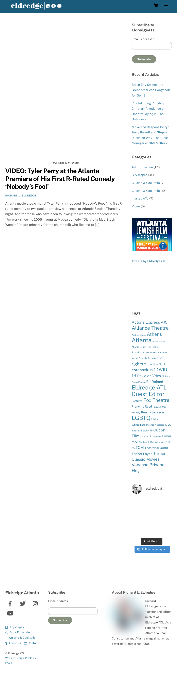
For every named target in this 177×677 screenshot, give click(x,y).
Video (136, 206)
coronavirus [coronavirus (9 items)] (142, 370)
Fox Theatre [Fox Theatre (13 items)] (156, 400)
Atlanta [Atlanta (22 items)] (142, 340)
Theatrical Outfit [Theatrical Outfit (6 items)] (156, 448)
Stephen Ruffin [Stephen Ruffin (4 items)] (146, 442)
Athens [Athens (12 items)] (154, 334)
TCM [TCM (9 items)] (140, 447)
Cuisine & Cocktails (146, 183)
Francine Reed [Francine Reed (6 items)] (142, 406)
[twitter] (23, 603)
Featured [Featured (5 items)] (137, 400)
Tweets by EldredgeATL (149, 261)
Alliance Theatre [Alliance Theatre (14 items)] (150, 328)
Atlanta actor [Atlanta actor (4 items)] (158, 341)
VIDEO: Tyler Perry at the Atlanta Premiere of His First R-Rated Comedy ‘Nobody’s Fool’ (59, 178)
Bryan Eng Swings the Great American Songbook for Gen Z (151, 90)
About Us (13, 643)
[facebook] (10, 603)
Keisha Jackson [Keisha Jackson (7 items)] (152, 412)
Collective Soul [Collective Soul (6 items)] (154, 364)
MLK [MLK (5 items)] (168, 424)
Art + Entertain (142, 167)
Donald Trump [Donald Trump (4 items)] (138, 382)
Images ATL (140, 198)
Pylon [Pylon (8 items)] (166, 436)
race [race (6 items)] (135, 442)
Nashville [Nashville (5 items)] (147, 430)
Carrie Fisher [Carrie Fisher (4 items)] (151, 352)
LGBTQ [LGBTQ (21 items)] (141, 417)
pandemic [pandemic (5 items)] (146, 436)
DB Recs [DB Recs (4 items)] (166, 376)
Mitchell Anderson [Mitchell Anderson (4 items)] (155, 425)
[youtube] (10, 613)
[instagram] (36, 603)
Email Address (143, 39)
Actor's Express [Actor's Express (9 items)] (146, 322)
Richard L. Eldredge (21, 195)
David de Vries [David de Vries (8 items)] (149, 376)
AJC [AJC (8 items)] (164, 322)
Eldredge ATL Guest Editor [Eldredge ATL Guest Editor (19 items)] (149, 390)
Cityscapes (139, 175)
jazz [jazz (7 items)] (156, 406)
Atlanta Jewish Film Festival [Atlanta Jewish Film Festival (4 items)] (145, 347)
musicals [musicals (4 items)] (136, 430)
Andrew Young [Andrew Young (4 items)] (139, 335)
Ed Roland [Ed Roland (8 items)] (154, 382)
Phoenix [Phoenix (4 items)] (157, 436)
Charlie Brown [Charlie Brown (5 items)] (147, 358)
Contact (31, 643)
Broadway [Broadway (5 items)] (138, 352)
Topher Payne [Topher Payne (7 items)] (142, 454)
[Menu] (166, 6)
